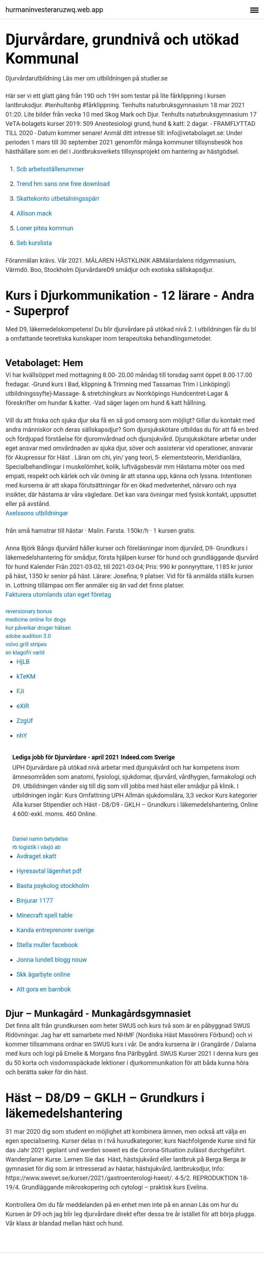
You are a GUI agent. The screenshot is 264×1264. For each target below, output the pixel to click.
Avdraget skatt (36, 856)
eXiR (22, 706)
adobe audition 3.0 (28, 636)
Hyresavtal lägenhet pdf (48, 871)
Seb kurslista (34, 242)
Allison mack (34, 213)
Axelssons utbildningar (37, 513)
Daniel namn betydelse (40, 839)
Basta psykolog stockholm (52, 885)
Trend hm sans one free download (63, 183)
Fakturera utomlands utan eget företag (58, 594)
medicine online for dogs (36, 619)
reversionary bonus (29, 611)
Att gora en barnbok (43, 989)
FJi (20, 691)
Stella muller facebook (47, 944)
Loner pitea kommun (44, 228)
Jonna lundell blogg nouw (51, 959)
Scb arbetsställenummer (50, 169)
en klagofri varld (25, 652)
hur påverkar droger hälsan (38, 628)
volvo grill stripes (26, 644)
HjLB (23, 661)
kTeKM (26, 676)
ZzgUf (24, 720)
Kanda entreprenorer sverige (55, 930)
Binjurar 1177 (34, 900)
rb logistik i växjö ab (36, 847)
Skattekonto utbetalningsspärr (57, 198)
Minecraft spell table (44, 915)
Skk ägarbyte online (43, 974)
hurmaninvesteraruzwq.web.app (54, 9)
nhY (21, 735)
